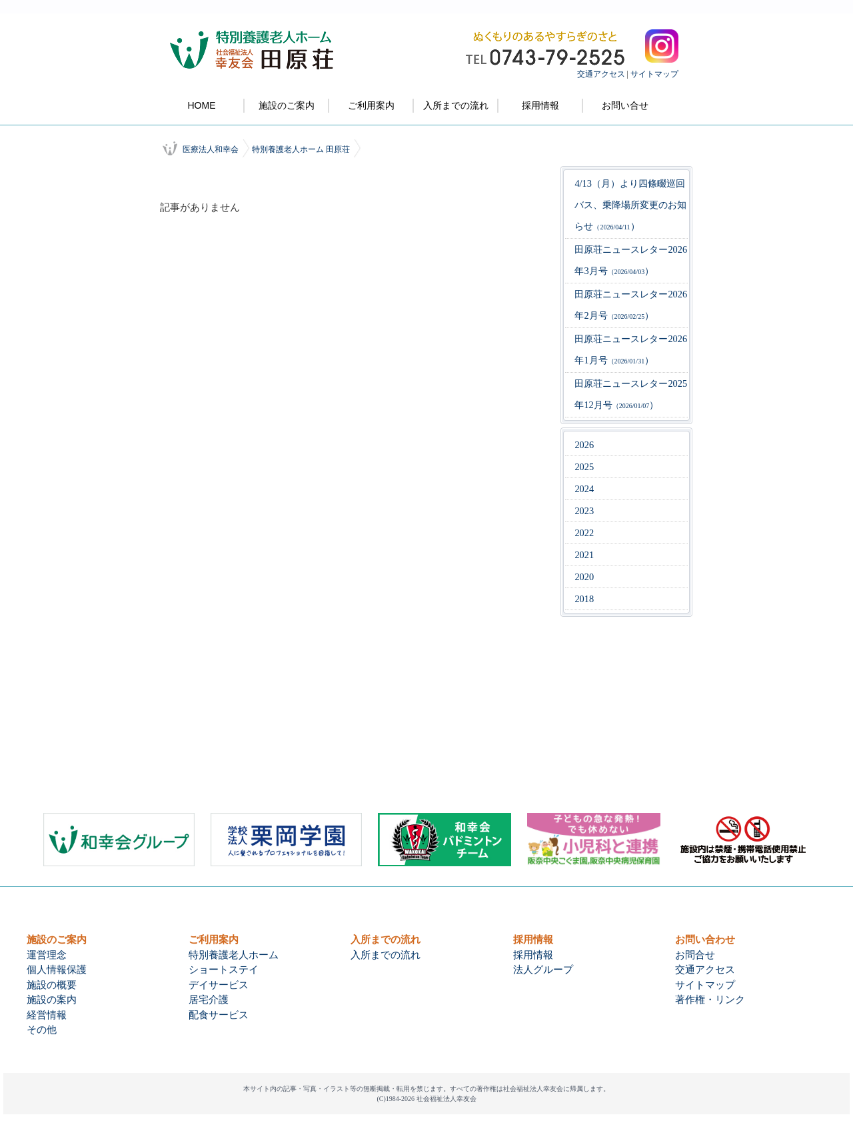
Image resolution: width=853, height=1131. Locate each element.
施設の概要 (52, 985)
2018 (584, 599)
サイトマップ (654, 74)
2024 (584, 488)
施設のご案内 (287, 105)
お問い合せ (625, 105)
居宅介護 (209, 999)
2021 (584, 554)
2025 (584, 466)
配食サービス (219, 1015)
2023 (584, 510)
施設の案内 (52, 999)
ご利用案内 (371, 105)
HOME (202, 105)
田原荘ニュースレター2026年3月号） (630, 260)
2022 (584, 532)
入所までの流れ (455, 105)
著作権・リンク (710, 999)
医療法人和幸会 (211, 149)
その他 (42, 1029)
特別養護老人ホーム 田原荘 (301, 149)
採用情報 (540, 105)
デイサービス (219, 985)
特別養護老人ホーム (234, 955)
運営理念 (47, 955)
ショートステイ (224, 969)
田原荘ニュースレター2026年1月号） (630, 349)
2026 (584, 444)
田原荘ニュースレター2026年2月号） (630, 305)
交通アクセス (601, 74)
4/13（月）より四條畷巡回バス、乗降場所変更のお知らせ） (630, 204)
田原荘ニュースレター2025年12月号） (630, 394)
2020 (584, 577)
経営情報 (47, 1015)
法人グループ (543, 969)
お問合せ (695, 955)
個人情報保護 (57, 969)
